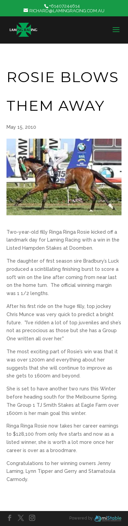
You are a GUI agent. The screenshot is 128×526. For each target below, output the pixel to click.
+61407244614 (64, 6)
